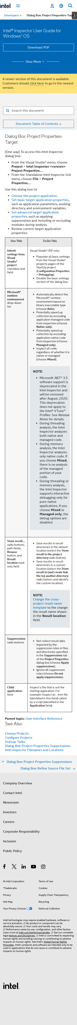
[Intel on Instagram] (43, 867)
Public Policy (12, 851)
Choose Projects (17, 733)
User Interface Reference (44, 719)
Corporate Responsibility (21, 832)
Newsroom (11, 802)
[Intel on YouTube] (34, 867)
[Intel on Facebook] (4, 867)
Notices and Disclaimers (22, 935)
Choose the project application (34, 196)
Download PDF (38, 47)
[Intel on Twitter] (14, 867)
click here (37, 83)
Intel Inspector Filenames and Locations (34, 750)
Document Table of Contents (37, 124)
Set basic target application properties (40, 200)
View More (35, 62)
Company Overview (17, 783)
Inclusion (9, 841)
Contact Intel (12, 793)
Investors (9, 812)
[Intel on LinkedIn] (24, 867)
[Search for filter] (38, 111)
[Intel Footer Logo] (11, 986)
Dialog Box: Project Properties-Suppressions (37, 746)
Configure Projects (18, 738)
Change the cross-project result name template (47, 603)
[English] (61, 6)
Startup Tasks (15, 742)
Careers (8, 822)
